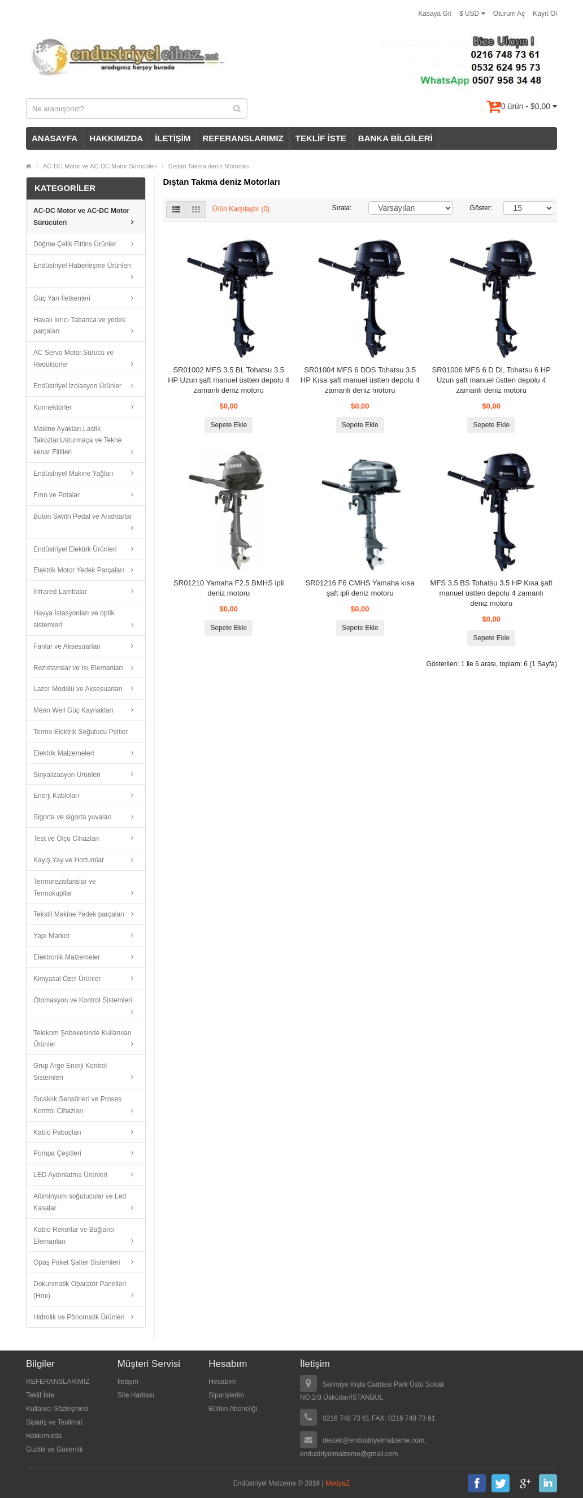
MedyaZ (337, 1483)
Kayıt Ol (545, 14)
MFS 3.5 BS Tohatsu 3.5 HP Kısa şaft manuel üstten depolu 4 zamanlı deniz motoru (491, 593)
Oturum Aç (509, 14)
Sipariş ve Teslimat (54, 1422)
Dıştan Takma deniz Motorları (208, 166)
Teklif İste (40, 1395)
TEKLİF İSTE (320, 138)
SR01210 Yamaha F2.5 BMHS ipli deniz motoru (228, 588)
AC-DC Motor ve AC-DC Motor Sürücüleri (100, 166)
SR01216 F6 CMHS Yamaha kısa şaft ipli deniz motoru (360, 588)
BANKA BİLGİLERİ (395, 138)
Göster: (478, 208)
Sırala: (342, 208)
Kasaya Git (434, 14)
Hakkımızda (44, 1436)
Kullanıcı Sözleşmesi (57, 1409)
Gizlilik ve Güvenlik (54, 1449)
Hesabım (222, 1382)
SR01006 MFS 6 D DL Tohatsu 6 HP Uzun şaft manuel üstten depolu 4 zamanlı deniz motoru (491, 380)
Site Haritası (136, 1395)
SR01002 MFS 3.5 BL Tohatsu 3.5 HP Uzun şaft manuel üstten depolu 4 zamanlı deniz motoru (228, 380)
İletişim (128, 1382)
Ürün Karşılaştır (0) (240, 210)
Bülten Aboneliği (232, 1409)
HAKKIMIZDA (116, 138)
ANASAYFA (54, 138)
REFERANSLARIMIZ (242, 138)
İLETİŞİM (172, 138)
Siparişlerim (226, 1395)
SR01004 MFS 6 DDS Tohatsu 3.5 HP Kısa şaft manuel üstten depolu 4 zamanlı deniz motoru (360, 380)
